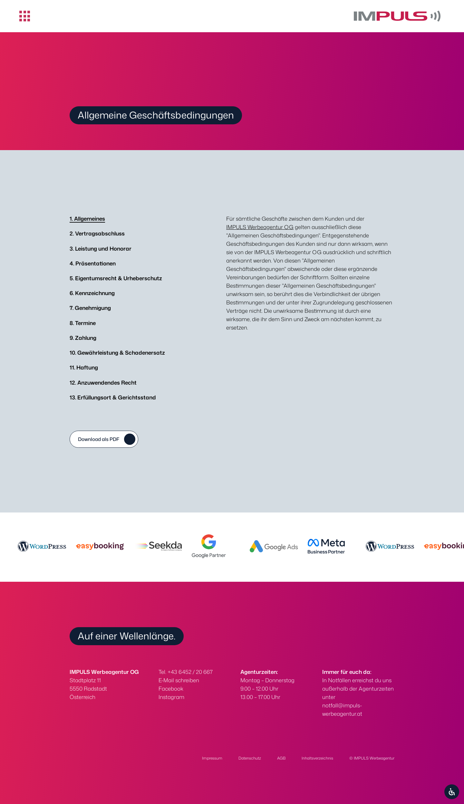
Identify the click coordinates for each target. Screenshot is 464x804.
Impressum (212, 758)
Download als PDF (98, 439)
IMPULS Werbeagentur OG (260, 227)
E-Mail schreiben (179, 680)
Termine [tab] (83, 323)
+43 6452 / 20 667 (190, 671)
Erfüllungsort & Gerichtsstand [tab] (113, 397)
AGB (281, 758)
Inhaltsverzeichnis (317, 758)
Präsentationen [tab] (93, 263)
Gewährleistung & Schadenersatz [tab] (117, 352)
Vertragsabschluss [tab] (97, 233)
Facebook (171, 688)
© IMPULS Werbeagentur (371, 758)
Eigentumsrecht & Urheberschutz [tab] (116, 278)
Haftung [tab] (84, 367)
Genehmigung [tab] (90, 307)
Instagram (171, 697)
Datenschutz (249, 758)
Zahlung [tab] (83, 337)
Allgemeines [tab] (87, 218)
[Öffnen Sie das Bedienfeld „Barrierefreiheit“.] (451, 791)
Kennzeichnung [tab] (92, 293)
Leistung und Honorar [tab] (100, 248)
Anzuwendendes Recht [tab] (103, 382)
